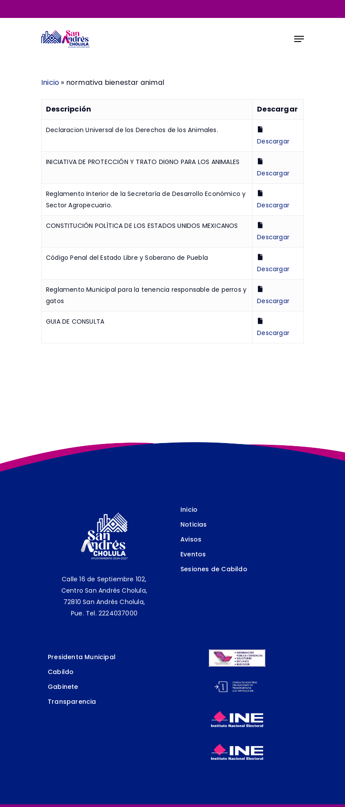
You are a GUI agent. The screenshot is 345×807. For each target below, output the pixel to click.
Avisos (190, 539)
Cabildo (61, 671)
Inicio (50, 82)
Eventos (193, 554)
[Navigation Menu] (299, 39)
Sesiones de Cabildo (213, 569)
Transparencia (72, 701)
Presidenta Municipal (82, 657)
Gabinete (63, 686)
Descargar (273, 141)
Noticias (193, 524)
